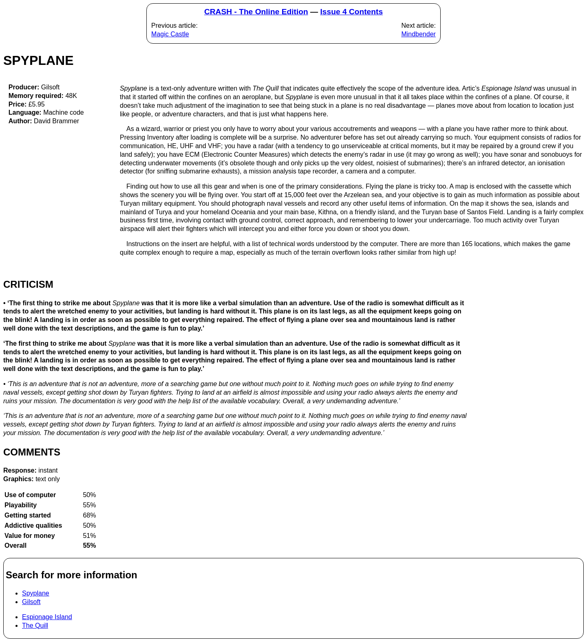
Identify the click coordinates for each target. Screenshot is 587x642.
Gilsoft (31, 601)
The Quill (35, 625)
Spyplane (35, 593)
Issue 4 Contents (351, 11)
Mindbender (418, 34)
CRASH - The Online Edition (256, 11)
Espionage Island (47, 616)
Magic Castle (170, 34)
